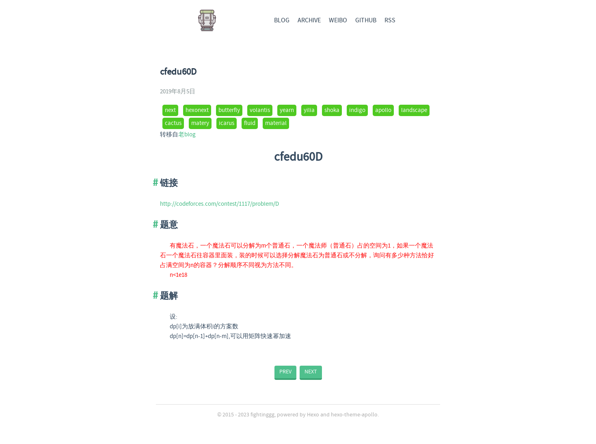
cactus (173, 123)
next (170, 110)
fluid (249, 123)
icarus (226, 123)
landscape (414, 110)
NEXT (310, 371)
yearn (287, 110)
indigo (357, 110)
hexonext (197, 110)
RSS (389, 20)
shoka (331, 110)
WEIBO (338, 20)
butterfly (229, 110)
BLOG (281, 20)
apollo (383, 110)
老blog (187, 135)
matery (200, 123)
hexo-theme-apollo (354, 414)
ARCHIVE (309, 20)
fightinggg (262, 414)
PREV (285, 371)
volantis (260, 110)
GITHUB (365, 20)
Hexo (313, 414)
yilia (309, 110)
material (276, 123)
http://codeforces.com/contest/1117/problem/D (219, 204)
